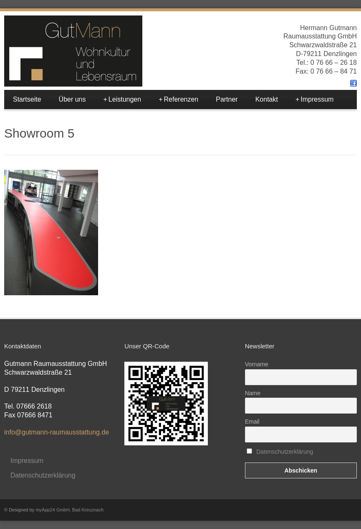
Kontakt (266, 99)
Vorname (256, 364)
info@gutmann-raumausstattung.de (56, 432)
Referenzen (178, 100)
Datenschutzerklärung (43, 475)
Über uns (72, 99)
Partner (226, 99)
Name (252, 393)
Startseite (27, 99)
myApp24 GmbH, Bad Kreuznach (69, 509)
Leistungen (122, 100)
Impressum (314, 100)
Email (252, 421)
